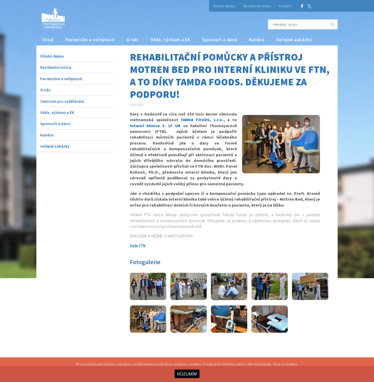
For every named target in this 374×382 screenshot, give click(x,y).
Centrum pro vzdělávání (62, 101)
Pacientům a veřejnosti (90, 40)
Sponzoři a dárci (219, 40)
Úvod (48, 40)
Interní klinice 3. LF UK (155, 125)
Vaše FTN (137, 245)
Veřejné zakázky (294, 40)
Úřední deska (224, 6)
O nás (133, 40)
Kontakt (285, 6)
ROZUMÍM (187, 374)
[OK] (333, 24)
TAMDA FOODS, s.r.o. (202, 119)
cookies (290, 364)
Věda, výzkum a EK (170, 40)
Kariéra (256, 40)
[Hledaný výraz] (298, 24)
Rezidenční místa (257, 6)
